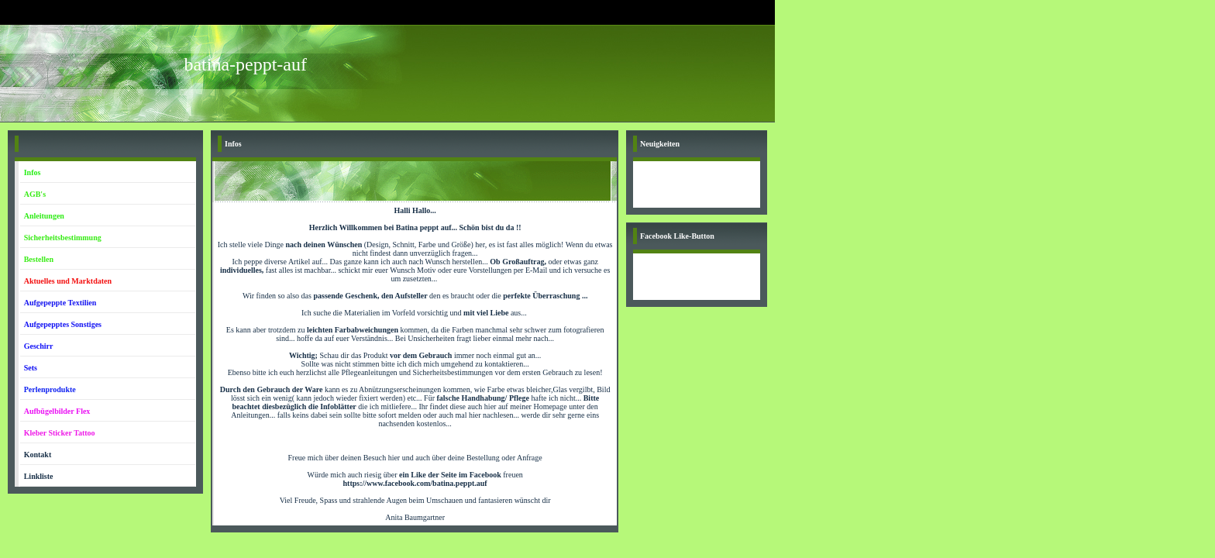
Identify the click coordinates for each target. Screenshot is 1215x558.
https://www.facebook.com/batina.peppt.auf (415, 483)
